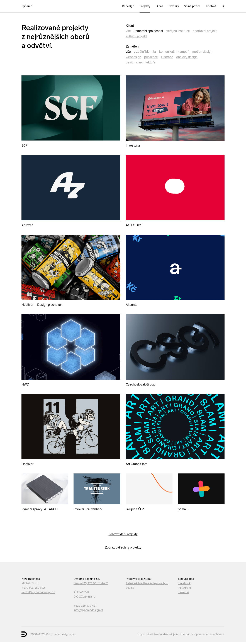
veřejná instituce (178, 31)
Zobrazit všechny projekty (123, 547)
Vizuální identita (145, 52)
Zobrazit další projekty (123, 534)
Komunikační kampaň (174, 52)
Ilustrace (167, 57)
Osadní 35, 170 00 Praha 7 (91, 583)
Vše (128, 31)
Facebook (184, 583)
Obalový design (187, 57)
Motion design (202, 52)
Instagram (184, 587)
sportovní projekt (205, 31)
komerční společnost (148, 31)
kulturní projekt (136, 36)
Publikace (151, 57)
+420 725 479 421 (85, 605)
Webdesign (133, 57)
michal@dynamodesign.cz (38, 592)
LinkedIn (183, 592)
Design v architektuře (140, 62)
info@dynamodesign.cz (88, 610)
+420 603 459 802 (33, 587)
